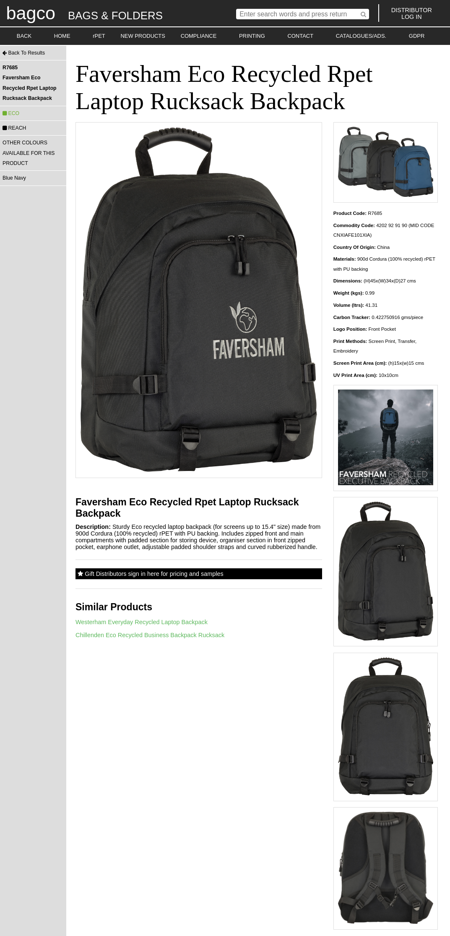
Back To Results (24, 53)
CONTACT (300, 36)
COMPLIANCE (199, 36)
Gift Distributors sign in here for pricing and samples (150, 573)
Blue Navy (14, 178)
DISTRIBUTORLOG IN (411, 13)
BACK (24, 36)
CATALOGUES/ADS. (361, 36)
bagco (30, 13)
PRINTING (252, 36)
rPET (99, 36)
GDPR (416, 36)
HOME (62, 36)
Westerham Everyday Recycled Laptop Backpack (141, 622)
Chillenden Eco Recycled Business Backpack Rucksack (149, 635)
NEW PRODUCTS (142, 36)
